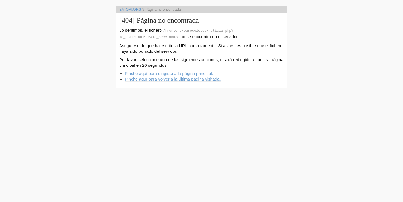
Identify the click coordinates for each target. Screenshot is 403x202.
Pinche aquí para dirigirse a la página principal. (169, 72)
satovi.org (130, 9)
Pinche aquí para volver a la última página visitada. (173, 77)
